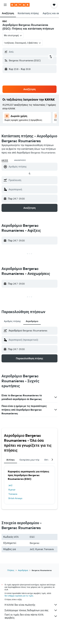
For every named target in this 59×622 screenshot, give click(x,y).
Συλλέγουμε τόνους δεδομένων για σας (31, 610)
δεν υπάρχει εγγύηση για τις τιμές (19, 596)
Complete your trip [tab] (29, 459)
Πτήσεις (10, 570)
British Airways (15, 498)
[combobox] (13, 35)
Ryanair (11, 489)
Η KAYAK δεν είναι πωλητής (31, 605)
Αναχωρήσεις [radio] (20, 160)
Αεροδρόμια (23, 570)
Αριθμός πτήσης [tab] (12, 321)
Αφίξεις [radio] (5, 160)
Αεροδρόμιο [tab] (32, 321)
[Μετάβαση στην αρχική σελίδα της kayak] (20, 5)
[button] (5, 4)
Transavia (12, 494)
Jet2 (10, 485)
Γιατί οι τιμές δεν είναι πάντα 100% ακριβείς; (31, 616)
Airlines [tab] (10, 459)
